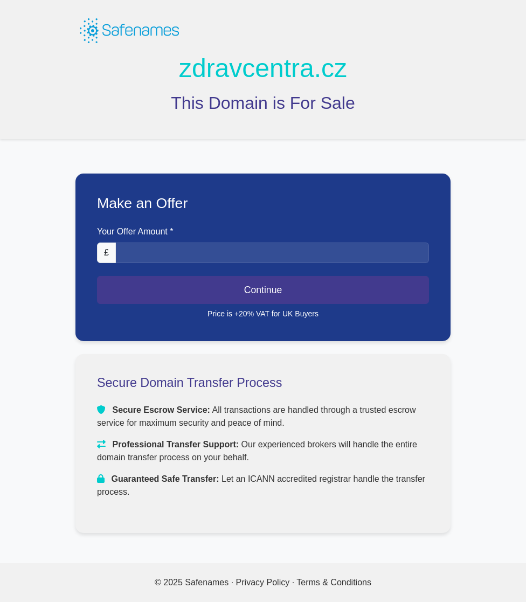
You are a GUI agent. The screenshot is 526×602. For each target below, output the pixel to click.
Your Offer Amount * (135, 231)
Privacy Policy (263, 582)
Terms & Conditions (333, 582)
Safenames (208, 582)
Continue (263, 290)
